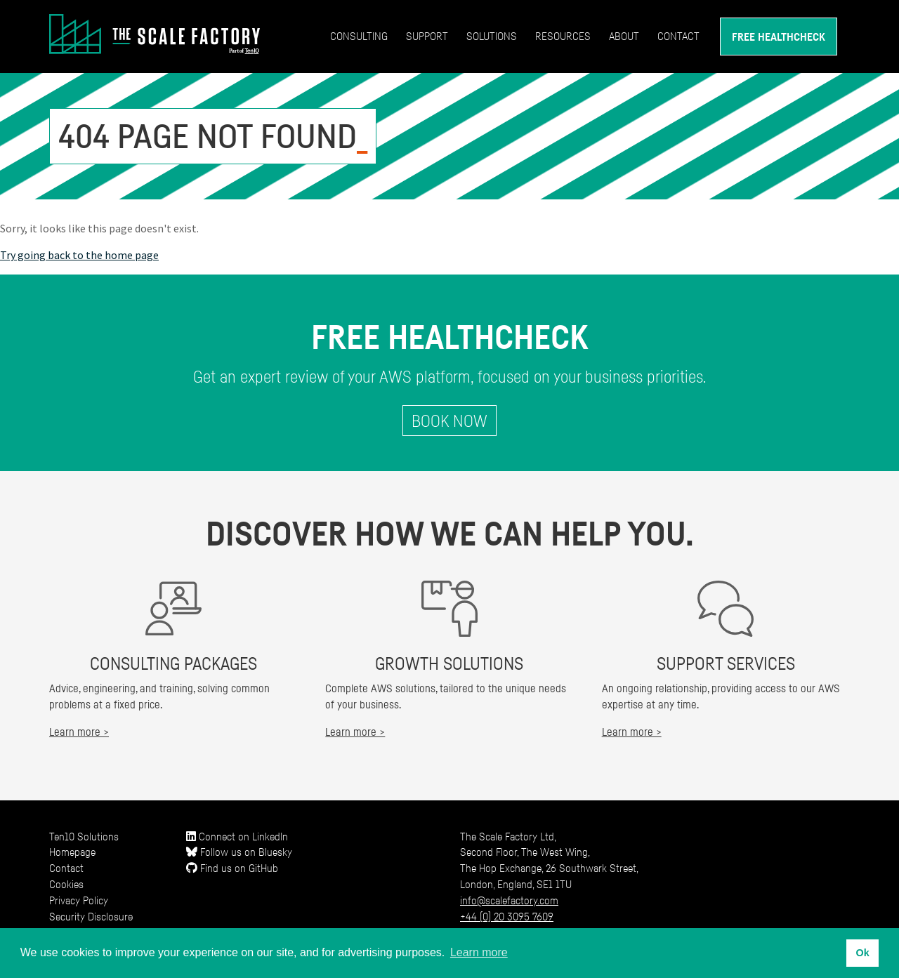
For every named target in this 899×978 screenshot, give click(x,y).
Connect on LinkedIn (237, 836)
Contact (678, 36)
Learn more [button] (479, 952)
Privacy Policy (78, 900)
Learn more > (79, 732)
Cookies (66, 884)
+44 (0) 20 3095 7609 (506, 916)
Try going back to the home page (79, 255)
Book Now (449, 420)
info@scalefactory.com (509, 900)
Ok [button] (862, 952)
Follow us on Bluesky (239, 852)
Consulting (359, 36)
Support (427, 36)
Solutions (491, 36)
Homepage (72, 852)
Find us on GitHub (232, 868)
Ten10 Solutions (84, 836)
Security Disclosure (91, 916)
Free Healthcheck (778, 36)
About (624, 36)
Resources (563, 36)
